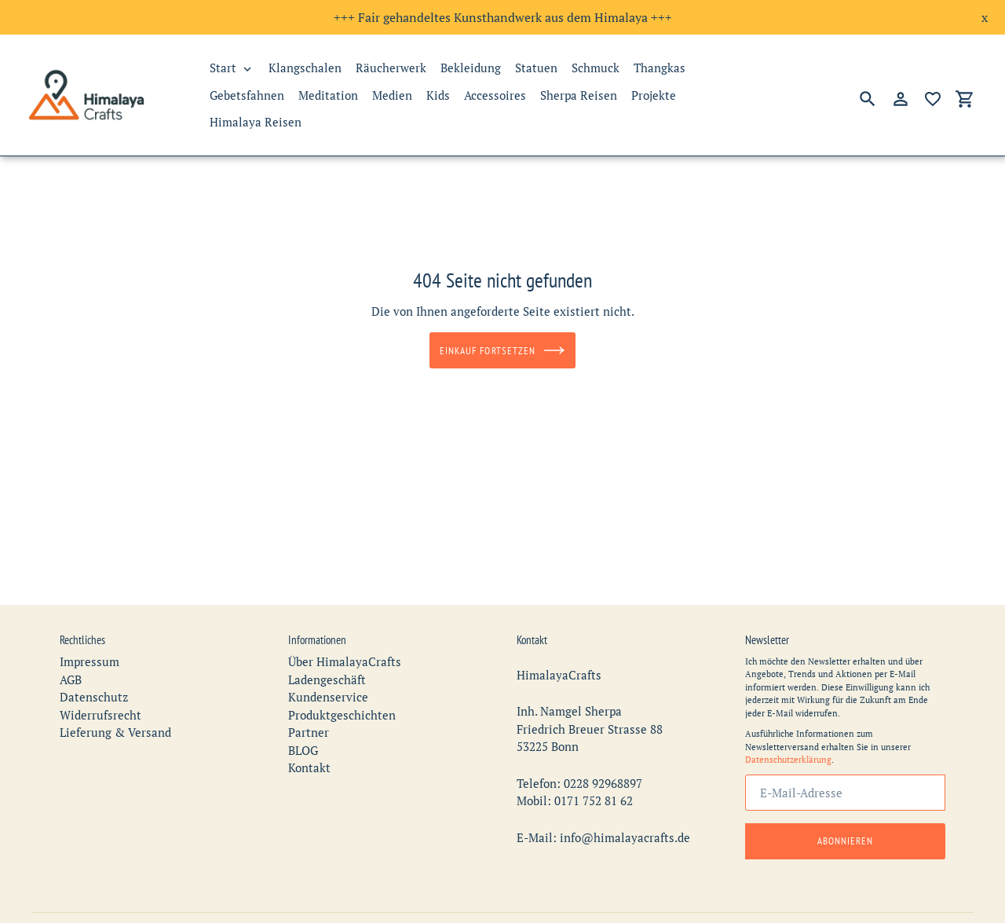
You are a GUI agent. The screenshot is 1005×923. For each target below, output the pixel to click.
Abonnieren (845, 829)
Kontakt (309, 756)
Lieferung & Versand (115, 721)
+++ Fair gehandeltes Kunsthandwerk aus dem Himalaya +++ (503, 17)
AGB (71, 668)
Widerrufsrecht (100, 703)
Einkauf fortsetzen (502, 350)
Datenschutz (94, 686)
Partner (308, 721)
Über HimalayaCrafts (344, 650)
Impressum (89, 650)
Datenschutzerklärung (788, 748)
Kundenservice (328, 686)
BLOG (303, 738)
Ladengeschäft (327, 668)
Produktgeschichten (342, 703)
